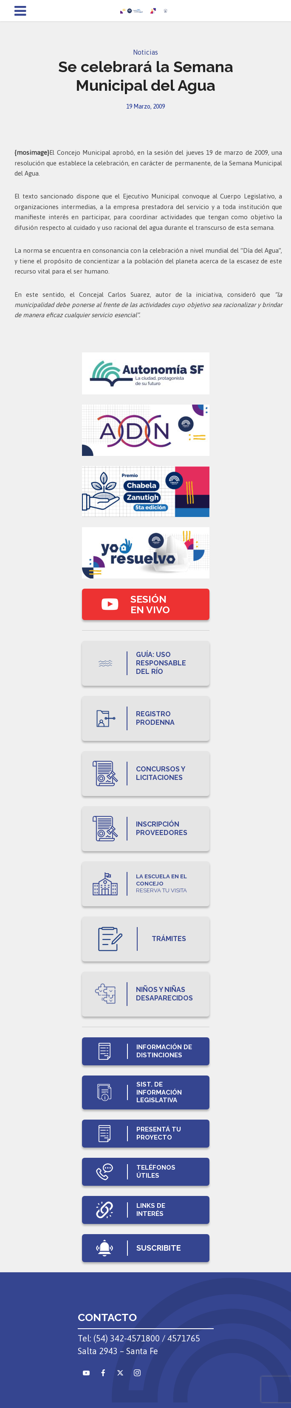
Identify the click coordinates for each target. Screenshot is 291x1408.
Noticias (145, 52)
